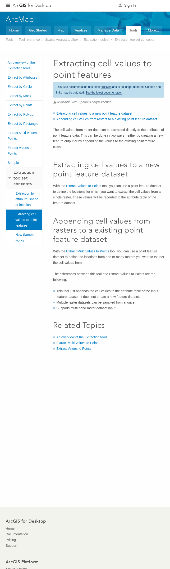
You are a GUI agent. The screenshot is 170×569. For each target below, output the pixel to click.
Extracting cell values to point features (26, 219)
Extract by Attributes (22, 77)
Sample (13, 163)
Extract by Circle (20, 87)
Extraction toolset (96, 39)
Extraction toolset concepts (134, 39)
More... (153, 30)
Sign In (130, 5)
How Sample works (24, 237)
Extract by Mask (19, 96)
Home (14, 30)
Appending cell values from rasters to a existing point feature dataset (106, 119)
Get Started (38, 30)
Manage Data (108, 30)
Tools (133, 30)
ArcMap (20, 19)
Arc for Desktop (32, 5)
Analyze (81, 30)
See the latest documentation (104, 92)
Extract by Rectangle (23, 123)
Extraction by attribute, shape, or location (27, 199)
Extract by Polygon (21, 114)
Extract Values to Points (20, 150)
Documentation (17, 534)
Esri (154, 5)
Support (11, 545)
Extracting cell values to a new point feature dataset (94, 113)
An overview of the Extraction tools (21, 65)
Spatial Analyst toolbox (61, 39)
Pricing (11, 540)
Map (60, 30)
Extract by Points (20, 105)
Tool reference (29, 39)
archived (106, 87)
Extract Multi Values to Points (24, 135)
